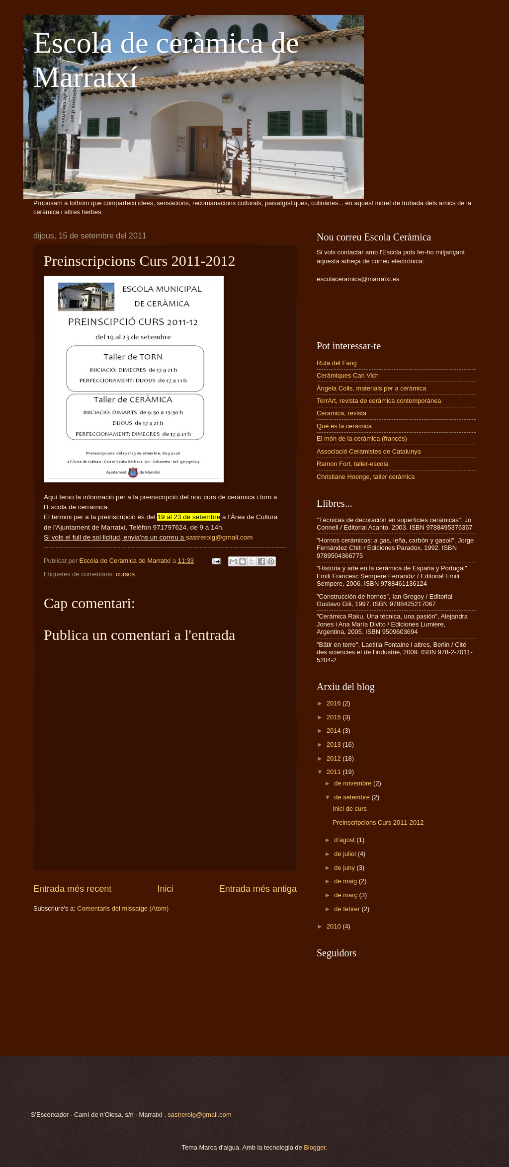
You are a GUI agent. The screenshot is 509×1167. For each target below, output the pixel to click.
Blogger (315, 1147)
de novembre (353, 783)
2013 (334, 744)
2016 (334, 703)
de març (346, 895)
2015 (334, 717)
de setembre (352, 797)
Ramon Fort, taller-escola (353, 463)
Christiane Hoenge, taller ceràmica (366, 476)
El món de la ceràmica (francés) (362, 438)
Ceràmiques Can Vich (348, 375)
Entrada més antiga (258, 889)
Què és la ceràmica (344, 426)
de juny (345, 867)
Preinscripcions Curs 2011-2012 (378, 822)
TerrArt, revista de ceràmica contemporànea (379, 400)
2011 (334, 772)
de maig (346, 881)
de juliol (345, 853)
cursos (125, 574)
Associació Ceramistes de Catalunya (369, 451)
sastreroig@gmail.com (199, 1114)
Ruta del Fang (337, 363)
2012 (334, 758)
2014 (334, 730)
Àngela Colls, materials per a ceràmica (371, 388)
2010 (334, 926)
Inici (165, 889)
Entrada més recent (72, 889)
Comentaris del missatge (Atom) (123, 908)
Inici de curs (350, 808)
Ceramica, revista (341, 413)
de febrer (347, 909)
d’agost (345, 840)
